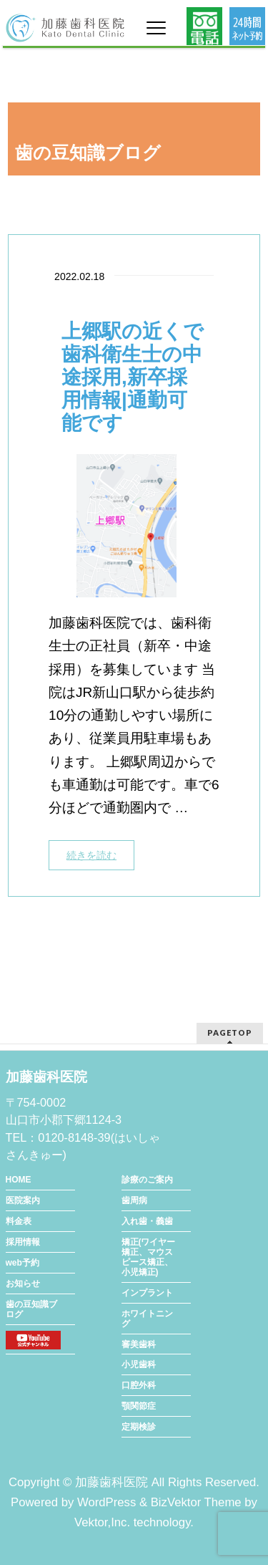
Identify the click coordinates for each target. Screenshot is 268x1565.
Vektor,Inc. (102, 1522)
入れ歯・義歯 (147, 1221)
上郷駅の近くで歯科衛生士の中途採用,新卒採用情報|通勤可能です (132, 377)
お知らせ (23, 1284)
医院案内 (23, 1200)
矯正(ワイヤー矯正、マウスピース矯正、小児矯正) (148, 1257)
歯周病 (134, 1200)
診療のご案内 (147, 1180)
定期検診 (138, 1427)
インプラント (147, 1293)
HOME (18, 1180)
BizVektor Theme (196, 1502)
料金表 (18, 1221)
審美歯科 (138, 1344)
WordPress (106, 1502)
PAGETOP (229, 1032)
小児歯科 (138, 1364)
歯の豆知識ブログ (31, 1309)
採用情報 (23, 1242)
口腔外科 (138, 1385)
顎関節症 (138, 1406)
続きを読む (91, 855)
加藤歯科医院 (111, 1482)
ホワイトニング (147, 1319)
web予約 (22, 1263)
